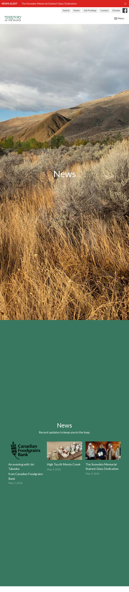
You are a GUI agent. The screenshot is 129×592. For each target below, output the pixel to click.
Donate (116, 10)
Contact (104, 10)
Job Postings (90, 10)
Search (66, 10)
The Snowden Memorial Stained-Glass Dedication (49, 3)
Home (76, 10)
